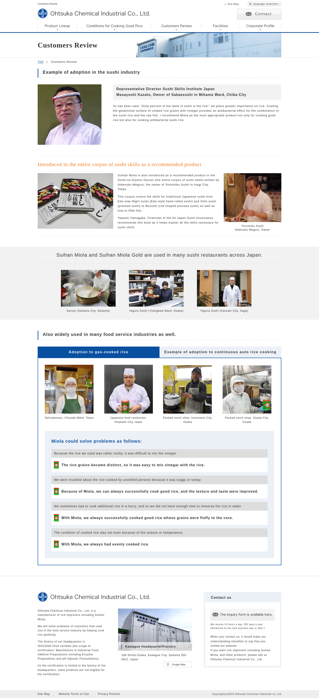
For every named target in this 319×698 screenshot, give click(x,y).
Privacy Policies (109, 694)
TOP (41, 61)
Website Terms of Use (74, 694)
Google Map (178, 664)
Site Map (233, 4)
